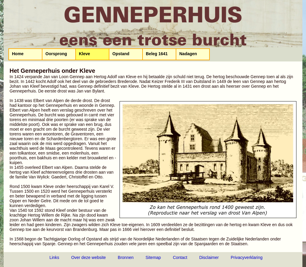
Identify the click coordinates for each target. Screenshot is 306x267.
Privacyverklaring (247, 257)
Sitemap (153, 257)
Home (18, 53)
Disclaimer (209, 257)
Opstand (120, 53)
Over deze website (88, 257)
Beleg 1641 (157, 53)
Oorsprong (56, 53)
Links (54, 257)
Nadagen (188, 53)
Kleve (84, 53)
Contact (180, 257)
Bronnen (126, 257)
